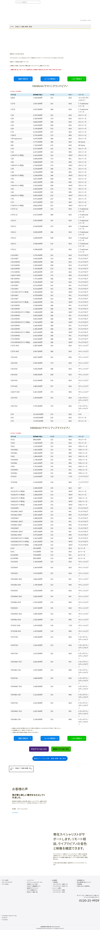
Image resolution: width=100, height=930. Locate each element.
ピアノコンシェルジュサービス (34, 882)
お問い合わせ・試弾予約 (83, 886)
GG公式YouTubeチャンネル (9, 915)
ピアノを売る (5, 884)
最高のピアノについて (32, 888)
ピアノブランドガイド (7, 882)
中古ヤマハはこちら (39, 749)
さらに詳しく (15, 812)
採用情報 (79, 884)
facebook (4, 917)
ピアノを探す (5, 880)
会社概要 (54, 880)
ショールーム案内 (56, 888)
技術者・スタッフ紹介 (32, 884)
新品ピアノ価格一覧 (32, 892)
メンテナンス (30, 880)
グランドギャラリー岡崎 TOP (60, 884)
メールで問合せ (50, 79)
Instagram (5, 919)
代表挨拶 (55, 882)
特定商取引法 (80, 880)
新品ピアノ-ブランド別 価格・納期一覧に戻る (50, 758)
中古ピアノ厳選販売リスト (33, 886)
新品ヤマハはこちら (61, 749)
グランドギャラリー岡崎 (59, 890)
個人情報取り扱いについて (84, 882)
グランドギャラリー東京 (59, 892)
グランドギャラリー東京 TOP (60, 886)
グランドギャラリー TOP (85, 20)
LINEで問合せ (77, 79)
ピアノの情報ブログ (32, 890)
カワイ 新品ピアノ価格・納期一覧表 (21, 768)
